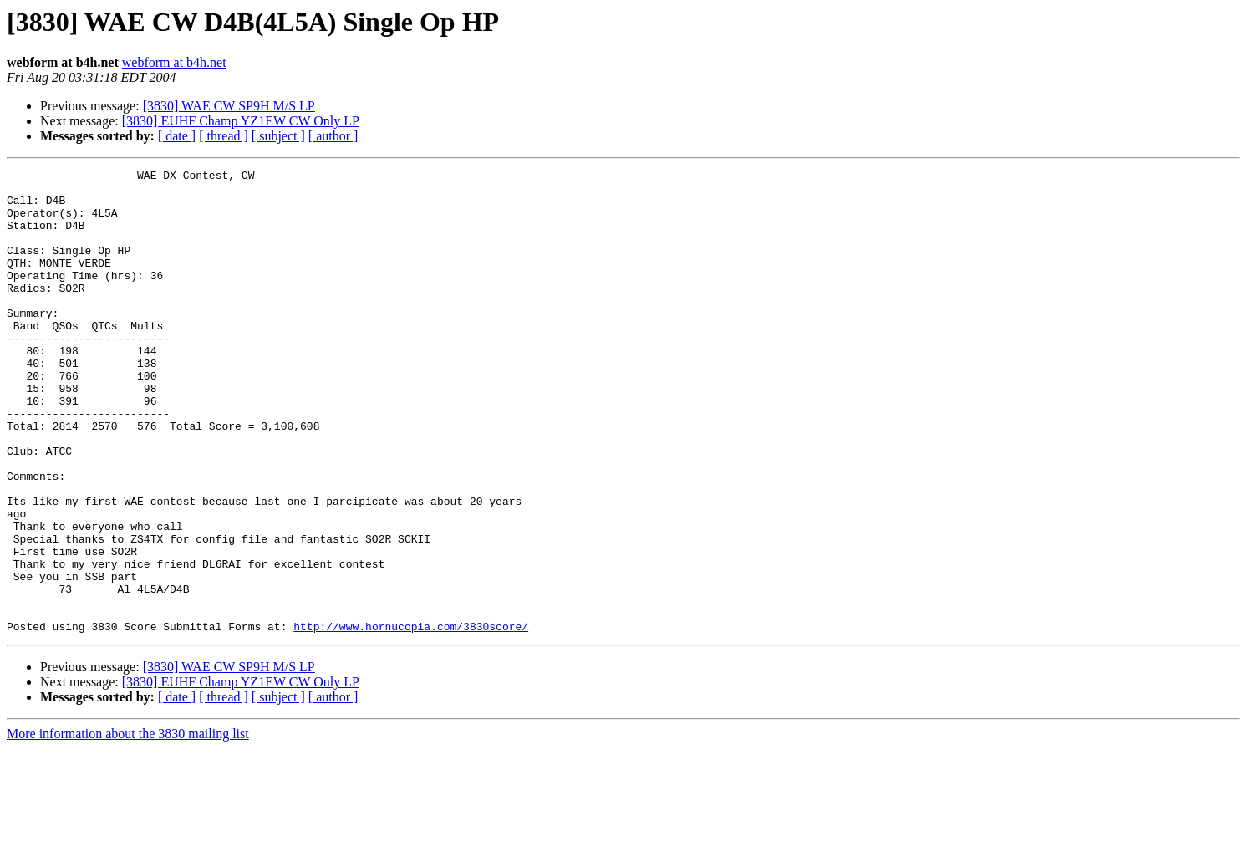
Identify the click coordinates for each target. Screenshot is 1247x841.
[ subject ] (278, 136)
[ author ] (333, 136)
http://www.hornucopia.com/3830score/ (410, 718)
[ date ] (177, 136)
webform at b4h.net (174, 62)
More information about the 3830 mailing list (128, 826)
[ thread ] (223, 136)
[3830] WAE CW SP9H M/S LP (229, 106)
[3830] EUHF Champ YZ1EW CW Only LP (240, 121)
